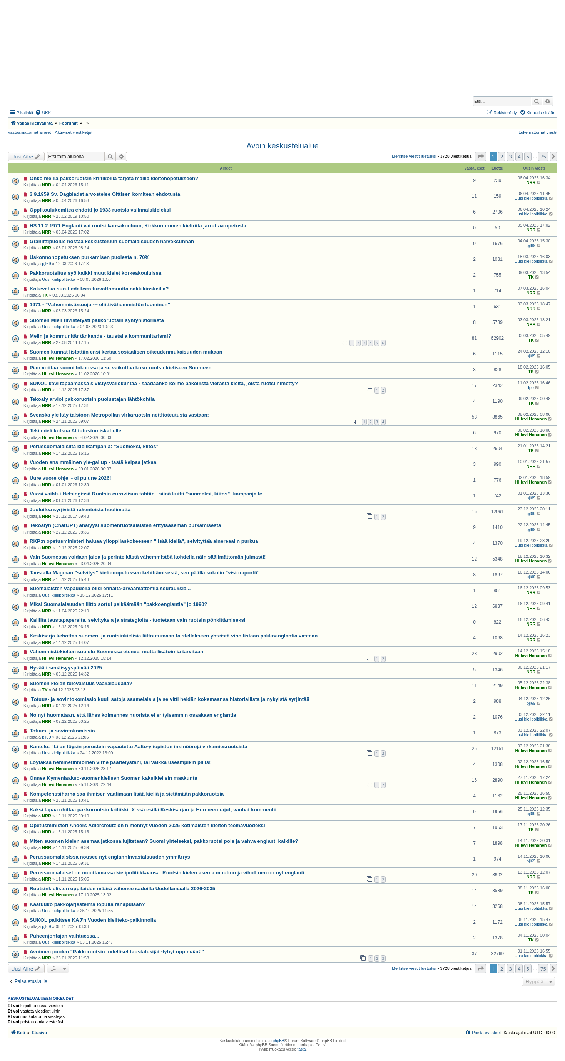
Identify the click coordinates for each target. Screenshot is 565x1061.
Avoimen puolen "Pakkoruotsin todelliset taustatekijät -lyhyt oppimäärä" (117, 951)
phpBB (278, 1041)
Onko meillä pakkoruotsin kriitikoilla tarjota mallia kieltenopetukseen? (114, 178)
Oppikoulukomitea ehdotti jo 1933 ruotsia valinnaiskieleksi (100, 210)
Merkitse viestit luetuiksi (414, 156)
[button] (480, 156)
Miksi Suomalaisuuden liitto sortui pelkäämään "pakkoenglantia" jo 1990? (118, 604)
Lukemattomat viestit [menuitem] (537, 132)
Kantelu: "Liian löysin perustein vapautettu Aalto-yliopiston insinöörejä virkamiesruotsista (138, 746)
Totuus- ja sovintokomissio (62, 731)
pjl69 (531, 245)
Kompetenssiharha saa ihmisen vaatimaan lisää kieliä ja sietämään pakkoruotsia (127, 794)
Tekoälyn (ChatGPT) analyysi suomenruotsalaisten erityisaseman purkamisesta (125, 525)
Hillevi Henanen (58, 358)
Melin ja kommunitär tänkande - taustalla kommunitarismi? (100, 336)
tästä (302, 1049)
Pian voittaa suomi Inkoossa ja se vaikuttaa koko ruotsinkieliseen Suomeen (121, 367)
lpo (531, 387)
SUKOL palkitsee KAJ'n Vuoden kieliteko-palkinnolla (93, 920)
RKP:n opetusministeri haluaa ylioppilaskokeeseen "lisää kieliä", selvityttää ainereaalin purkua (144, 541)
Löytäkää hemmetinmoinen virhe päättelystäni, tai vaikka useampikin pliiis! (120, 762)
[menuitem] (43, 112)
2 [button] (501, 156)
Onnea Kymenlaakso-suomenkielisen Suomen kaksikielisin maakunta (113, 778)
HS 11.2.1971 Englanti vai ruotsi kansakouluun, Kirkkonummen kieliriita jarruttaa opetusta (138, 226)
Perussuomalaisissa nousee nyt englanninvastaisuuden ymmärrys (110, 857)
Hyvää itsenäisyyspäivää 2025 (66, 668)
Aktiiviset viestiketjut (73, 132)
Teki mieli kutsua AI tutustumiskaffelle (75, 431)
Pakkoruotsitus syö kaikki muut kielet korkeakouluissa (95, 273)
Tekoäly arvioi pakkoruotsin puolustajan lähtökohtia (92, 399)
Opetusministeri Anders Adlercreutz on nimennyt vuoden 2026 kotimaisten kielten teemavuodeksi (147, 825)
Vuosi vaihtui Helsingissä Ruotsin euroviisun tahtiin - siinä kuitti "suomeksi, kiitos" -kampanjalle (146, 494)
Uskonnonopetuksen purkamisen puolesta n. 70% (89, 257)
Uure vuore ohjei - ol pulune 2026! (70, 478)
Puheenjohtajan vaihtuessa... (64, 936)
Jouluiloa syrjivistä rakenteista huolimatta (80, 509)
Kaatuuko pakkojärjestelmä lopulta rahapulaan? (87, 904)
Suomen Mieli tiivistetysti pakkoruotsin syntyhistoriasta (97, 320)
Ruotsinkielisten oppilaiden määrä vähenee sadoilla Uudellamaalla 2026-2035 (122, 888)
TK (531, 277)
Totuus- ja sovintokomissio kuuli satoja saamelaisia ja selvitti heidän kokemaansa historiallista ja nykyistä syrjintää (169, 699)
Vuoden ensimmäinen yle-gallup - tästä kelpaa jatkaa (93, 462)
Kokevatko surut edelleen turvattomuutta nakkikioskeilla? (99, 289)
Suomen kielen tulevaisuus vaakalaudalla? (81, 683)
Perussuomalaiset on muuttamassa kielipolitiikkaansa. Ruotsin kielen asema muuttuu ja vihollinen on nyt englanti (167, 873)
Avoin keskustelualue (282, 146)
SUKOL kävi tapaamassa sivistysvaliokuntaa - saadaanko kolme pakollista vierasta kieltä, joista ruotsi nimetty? (164, 383)
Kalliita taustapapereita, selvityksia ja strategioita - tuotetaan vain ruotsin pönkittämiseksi (138, 620)
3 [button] (510, 156)
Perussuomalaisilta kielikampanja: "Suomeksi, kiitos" (94, 446)
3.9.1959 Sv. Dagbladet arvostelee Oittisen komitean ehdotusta (105, 194)
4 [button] (519, 156)
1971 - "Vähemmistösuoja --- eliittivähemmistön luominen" (100, 304)
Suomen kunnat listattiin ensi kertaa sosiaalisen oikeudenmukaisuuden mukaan (126, 352)
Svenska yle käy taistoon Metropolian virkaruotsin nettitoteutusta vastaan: (119, 415)
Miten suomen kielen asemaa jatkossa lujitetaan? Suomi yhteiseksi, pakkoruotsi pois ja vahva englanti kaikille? (164, 841)
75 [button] (543, 156)
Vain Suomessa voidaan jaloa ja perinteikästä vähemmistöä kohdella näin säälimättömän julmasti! (148, 557)
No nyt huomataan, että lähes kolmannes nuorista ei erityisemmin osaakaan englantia (133, 715)
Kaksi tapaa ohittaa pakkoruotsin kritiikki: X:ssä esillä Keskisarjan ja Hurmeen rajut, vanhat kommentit (153, 809)
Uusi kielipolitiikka (530, 198)
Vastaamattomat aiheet (29, 132)
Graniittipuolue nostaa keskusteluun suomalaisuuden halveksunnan (112, 241)
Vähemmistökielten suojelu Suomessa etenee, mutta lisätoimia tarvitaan (116, 651)
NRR (46, 184)
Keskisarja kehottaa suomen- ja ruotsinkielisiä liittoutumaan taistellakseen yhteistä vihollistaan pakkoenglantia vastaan (174, 636)
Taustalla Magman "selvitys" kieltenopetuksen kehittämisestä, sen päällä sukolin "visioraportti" (145, 573)
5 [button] (528, 156)
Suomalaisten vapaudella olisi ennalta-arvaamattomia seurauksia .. (110, 588)
